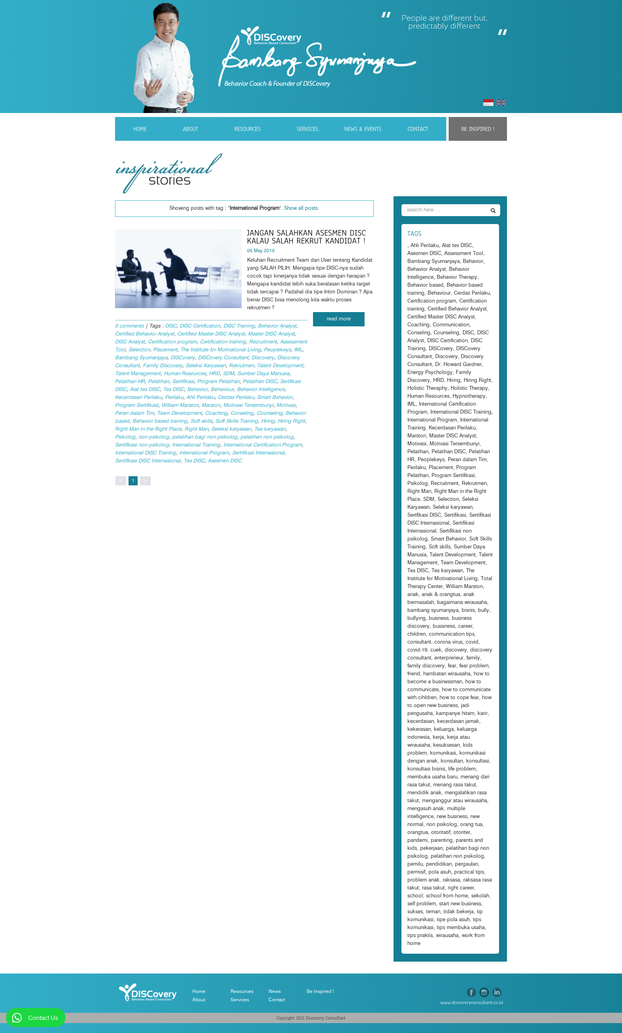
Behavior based (425, 285)
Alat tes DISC (145, 389)
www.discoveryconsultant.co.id (471, 1002)
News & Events (362, 129)
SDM (228, 373)
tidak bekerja (458, 911)
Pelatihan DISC (260, 381)
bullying (416, 618)
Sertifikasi (183, 381)
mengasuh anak (425, 808)
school (415, 896)
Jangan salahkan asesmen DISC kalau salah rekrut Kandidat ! (306, 236)
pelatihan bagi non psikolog (204, 437)
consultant (419, 642)
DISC (171, 326)
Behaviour (222, 389)
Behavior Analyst (277, 326)
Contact (417, 129)
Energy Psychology (430, 372)
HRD (214, 373)
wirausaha (447, 935)
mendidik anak (424, 792)
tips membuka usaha (461, 927)
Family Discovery (162, 365)
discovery (456, 650)
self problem (421, 904)
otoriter (461, 832)
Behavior (197, 389)
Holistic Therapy (469, 388)
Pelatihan (158, 381)
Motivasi (286, 405)
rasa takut (433, 888)
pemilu (415, 864)
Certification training (223, 342)
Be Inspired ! (477, 129)
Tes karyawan (270, 429)
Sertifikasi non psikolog (142, 445)
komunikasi (443, 753)
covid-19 (417, 650)
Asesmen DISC (225, 461)
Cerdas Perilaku (236, 397)
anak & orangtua (441, 594)
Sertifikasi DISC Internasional (147, 461)
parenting (442, 840)
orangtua (417, 832)
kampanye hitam (455, 713)
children (416, 634)
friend (413, 674)
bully (483, 610)
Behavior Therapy (457, 277)
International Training (196, 445)
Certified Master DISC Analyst (211, 334)
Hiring (268, 421)
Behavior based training (159, 421)
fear (452, 666)
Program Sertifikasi (136, 405)
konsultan (452, 761)
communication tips (451, 634)
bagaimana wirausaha (462, 602)
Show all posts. (301, 208)
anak (413, 594)
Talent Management (138, 373)
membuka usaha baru (432, 777)
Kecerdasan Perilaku (138, 397)
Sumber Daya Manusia (263, 373)
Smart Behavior (274, 397)
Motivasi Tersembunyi (248, 405)
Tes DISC (173, 389)
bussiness (444, 626)
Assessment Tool (463, 253)
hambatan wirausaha (446, 674)
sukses (415, 911)
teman (433, 911)
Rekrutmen (241, 365)
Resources (247, 129)
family (473, 658)
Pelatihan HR (130, 381)
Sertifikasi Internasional (258, 453)
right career (461, 888)
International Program (204, 453)
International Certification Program (262, 445)
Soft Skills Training (236, 421)
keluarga (444, 729)
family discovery (426, 666)
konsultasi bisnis (426, 769)
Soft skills (201, 421)
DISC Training (239, 326)
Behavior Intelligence (261, 389)
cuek (436, 650)
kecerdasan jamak (458, 721)
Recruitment (263, 342)
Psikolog (125, 437)
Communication (451, 325)
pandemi (417, 840)
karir (483, 713)
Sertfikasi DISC (424, 515)
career (465, 626)
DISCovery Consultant (223, 357)
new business (452, 816)
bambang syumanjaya (433, 610)
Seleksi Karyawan (206, 365)
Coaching (216, 413)
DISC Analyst (130, 342)
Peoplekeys (277, 350)
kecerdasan (420, 721)
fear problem (474, 666)
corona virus (448, 642)
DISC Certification (200, 326)
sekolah (480, 896)
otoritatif (440, 832)
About (190, 129)
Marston (211, 405)
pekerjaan (431, 848)
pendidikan (439, 864)
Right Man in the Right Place (148, 429)
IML (298, 350)
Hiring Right (291, 421)
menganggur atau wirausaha (454, 800)
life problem (462, 769)
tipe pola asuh (453, 919)
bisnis (468, 610)
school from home (447, 896)
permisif (416, 872)
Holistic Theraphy (427, 388)
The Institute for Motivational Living (220, 350)
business (439, 618)
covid (472, 642)
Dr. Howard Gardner (458, 364)
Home (140, 129)
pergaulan (466, 864)
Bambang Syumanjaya (141, 357)
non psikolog (153, 437)
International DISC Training (145, 453)
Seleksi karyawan (231, 429)
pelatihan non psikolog (267, 437)
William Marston (179, 405)
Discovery (262, 357)
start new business (460, 904)
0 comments (129, 326)
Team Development (179, 413)
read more (339, 319)
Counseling (269, 413)
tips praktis (420, 935)
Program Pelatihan (218, 381)
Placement (165, 350)
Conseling (241, 413)
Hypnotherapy (469, 396)
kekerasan (419, 729)
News (275, 991)
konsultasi (477, 761)
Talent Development (280, 365)
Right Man (196, 429)
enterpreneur (448, 658)
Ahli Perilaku (200, 397)
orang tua (471, 824)
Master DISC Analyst (271, 334)
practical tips (469, 872)
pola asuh (439, 872)
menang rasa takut (454, 785)
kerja (438, 737)
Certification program (172, 342)
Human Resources (185, 373)
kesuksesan (446, 745)
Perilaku (174, 397)
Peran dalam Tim (134, 413)
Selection (139, 350)
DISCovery (183, 357)
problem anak (423, 880)
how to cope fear (459, 697)
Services (307, 129)
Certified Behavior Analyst (144, 334)
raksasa (451, 880)
